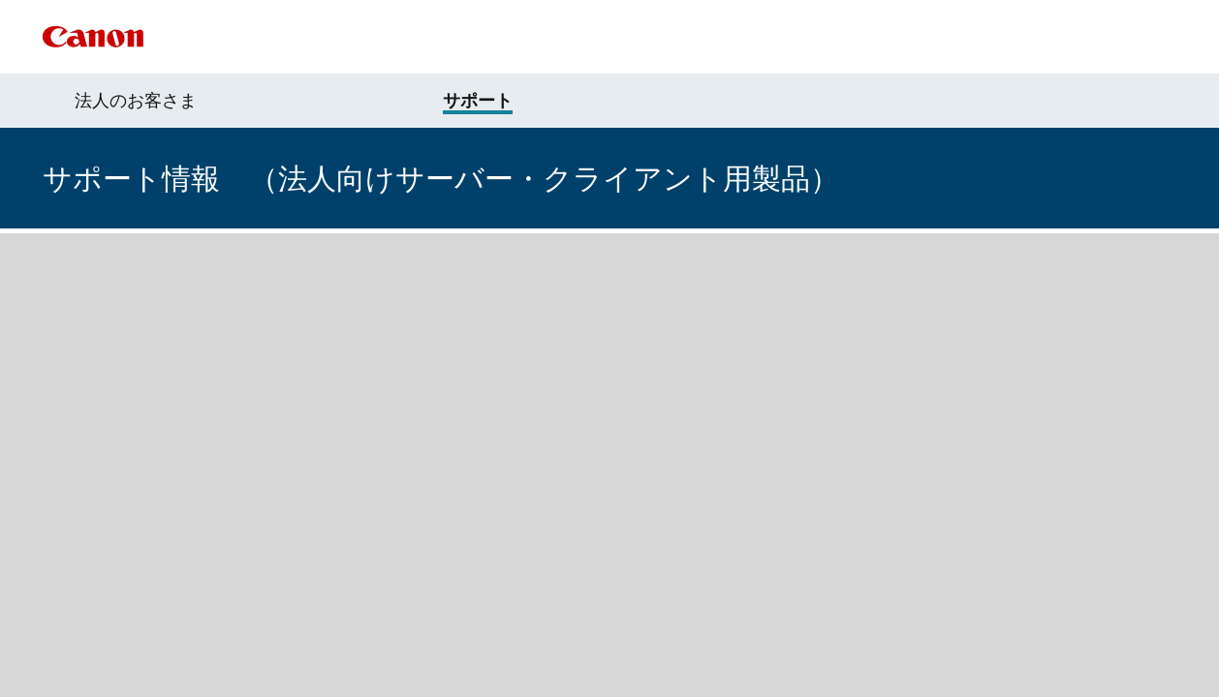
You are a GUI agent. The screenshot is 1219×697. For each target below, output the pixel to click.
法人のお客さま (136, 100)
